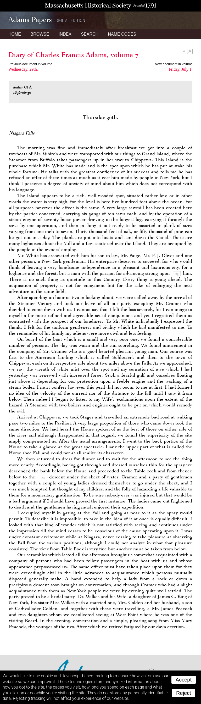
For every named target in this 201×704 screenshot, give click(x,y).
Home (14, 34)
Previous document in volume (30, 64)
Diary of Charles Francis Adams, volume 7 (73, 55)
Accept (184, 680)
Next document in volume (174, 64)
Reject (183, 693)
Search (89, 34)
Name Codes (122, 34)
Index (65, 34)
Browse (39, 34)
